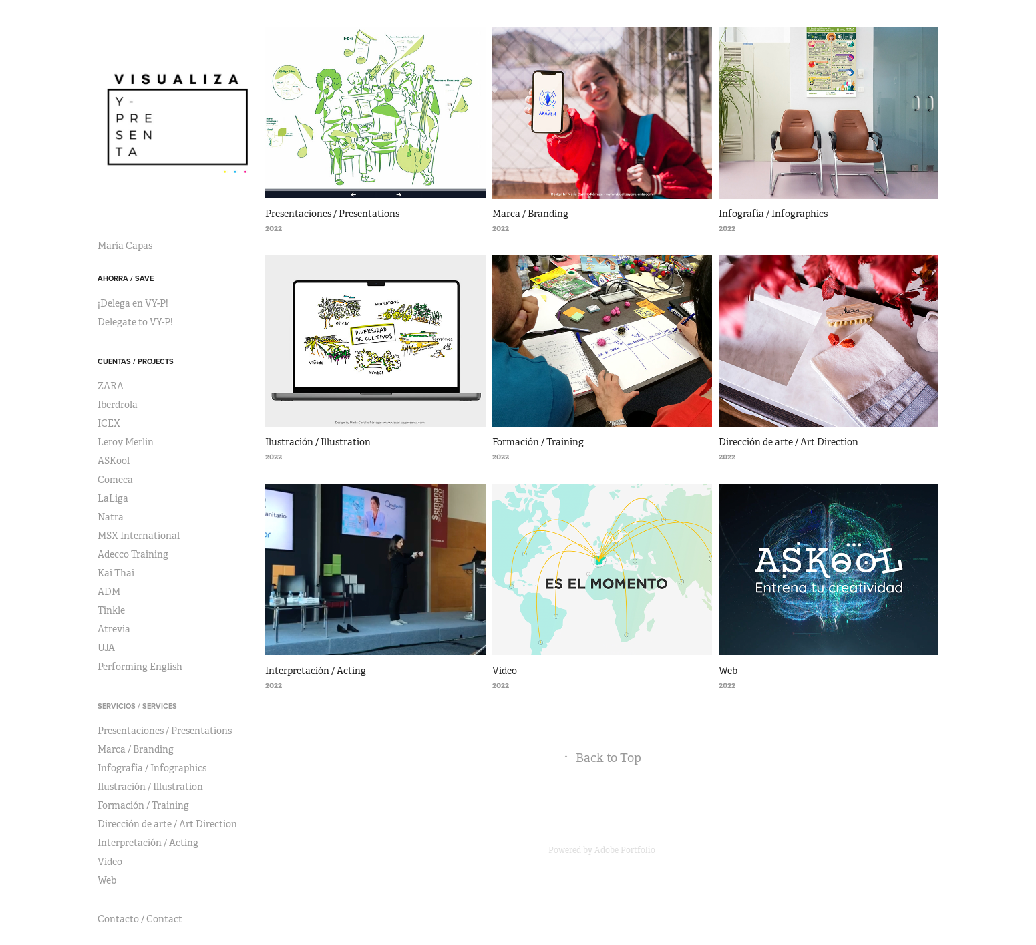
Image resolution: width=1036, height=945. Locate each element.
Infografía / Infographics (152, 768)
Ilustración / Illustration (150, 787)
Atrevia (114, 629)
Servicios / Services (137, 706)
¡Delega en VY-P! (133, 303)
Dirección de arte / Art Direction (167, 824)
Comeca (115, 480)
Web (107, 880)
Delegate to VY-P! (135, 322)
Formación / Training (143, 805)
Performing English (140, 666)
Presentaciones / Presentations (165, 731)
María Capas (125, 246)
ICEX (109, 423)
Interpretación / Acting (148, 843)
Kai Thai (116, 573)
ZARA (111, 386)
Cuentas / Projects (136, 361)
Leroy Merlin (126, 442)
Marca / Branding (136, 749)
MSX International (139, 536)
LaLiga (113, 498)
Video (110, 862)
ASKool (114, 461)
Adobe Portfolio (624, 850)
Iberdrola (118, 405)
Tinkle (111, 610)
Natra (111, 517)
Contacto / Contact (140, 919)
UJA (106, 648)
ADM (109, 592)
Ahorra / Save (126, 278)
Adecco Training (133, 554)
